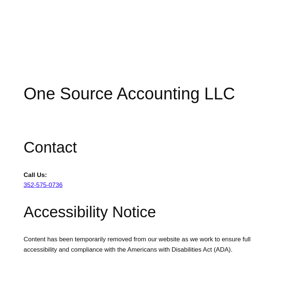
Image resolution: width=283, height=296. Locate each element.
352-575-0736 (43, 184)
